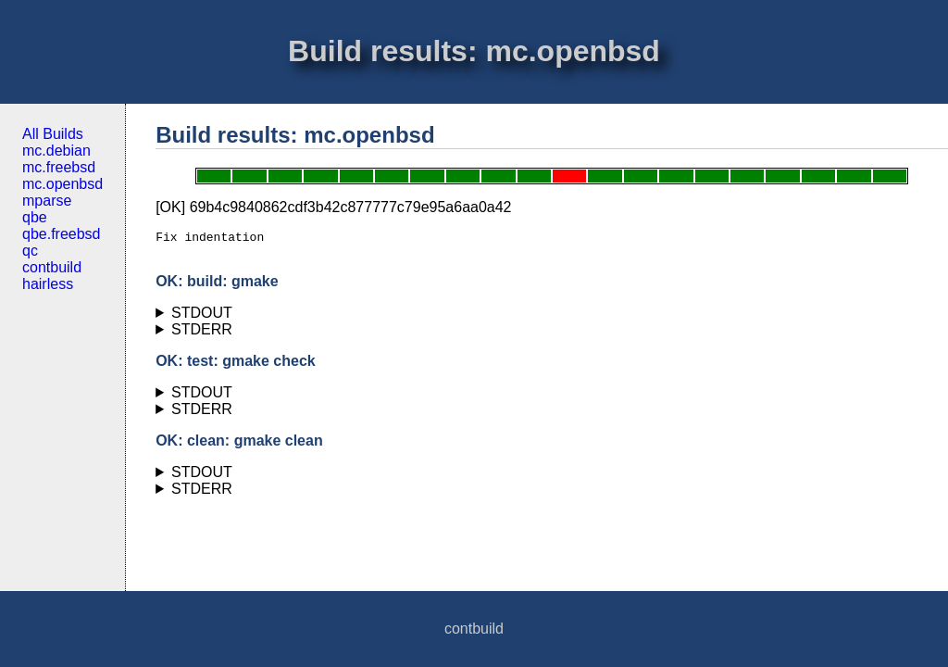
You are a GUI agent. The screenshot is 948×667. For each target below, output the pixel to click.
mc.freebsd (58, 167)
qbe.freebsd (61, 234)
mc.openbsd (62, 184)
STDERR (201, 335)
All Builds (52, 134)
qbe (34, 217)
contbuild (51, 267)
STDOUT (201, 318)
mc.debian (56, 150)
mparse (46, 200)
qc (30, 250)
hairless (47, 284)
